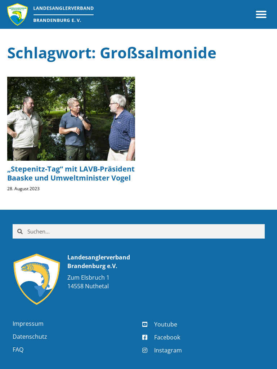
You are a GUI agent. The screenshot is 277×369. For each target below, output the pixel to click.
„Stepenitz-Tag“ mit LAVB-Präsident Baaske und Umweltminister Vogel (71, 173)
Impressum (28, 323)
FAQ (18, 349)
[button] (261, 14)
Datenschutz (30, 336)
